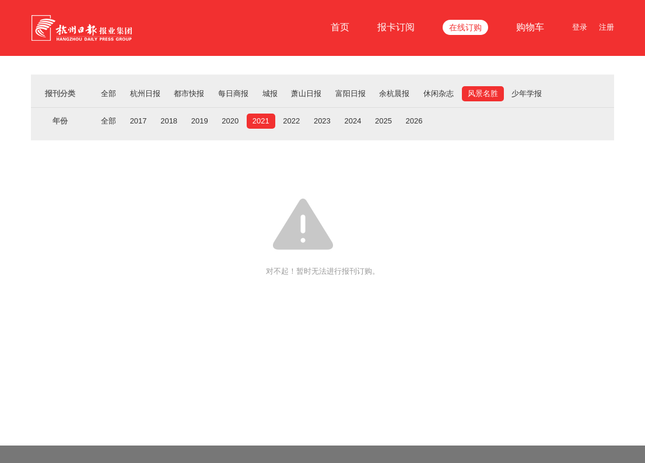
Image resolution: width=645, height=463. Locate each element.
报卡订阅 (396, 27)
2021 (261, 120)
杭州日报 (145, 93)
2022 (291, 120)
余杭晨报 (394, 93)
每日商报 (233, 93)
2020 (230, 120)
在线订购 (465, 27)
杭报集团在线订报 (83, 28)
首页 (340, 27)
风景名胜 (483, 93)
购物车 (530, 27)
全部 (108, 93)
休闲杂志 (438, 93)
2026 (414, 120)
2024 (352, 120)
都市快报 (189, 93)
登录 (579, 27)
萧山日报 (306, 93)
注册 (606, 27)
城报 (270, 93)
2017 (138, 120)
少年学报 (526, 93)
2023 (322, 120)
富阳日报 (350, 93)
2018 (168, 120)
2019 (199, 120)
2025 (383, 120)
